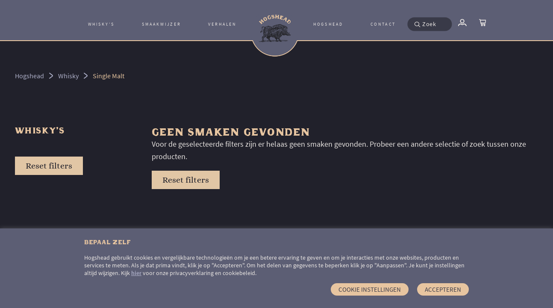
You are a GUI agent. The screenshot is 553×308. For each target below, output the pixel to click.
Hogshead (328, 24)
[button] (420, 24)
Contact (383, 24)
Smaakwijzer (161, 24)
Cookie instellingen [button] (369, 289)
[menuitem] (101, 24)
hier (136, 273)
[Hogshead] (274, 24)
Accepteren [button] (443, 289)
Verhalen (222, 24)
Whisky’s (101, 24)
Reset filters (49, 166)
